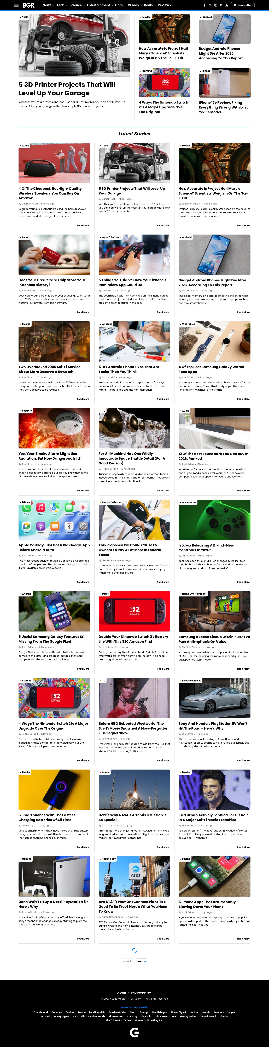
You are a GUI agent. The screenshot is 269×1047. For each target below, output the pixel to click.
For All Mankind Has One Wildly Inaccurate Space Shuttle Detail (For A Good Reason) (132, 458)
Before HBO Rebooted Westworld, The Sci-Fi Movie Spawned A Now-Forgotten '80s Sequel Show (133, 728)
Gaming (147, 71)
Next (140, 961)
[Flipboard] (221, 5)
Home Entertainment (194, 593)
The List (224, 1016)
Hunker (194, 1012)
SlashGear (162, 1016)
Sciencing (132, 1016)
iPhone (206, 71)
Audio (25, 145)
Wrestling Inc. (155, 1020)
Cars (119, 5)
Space (105, 772)
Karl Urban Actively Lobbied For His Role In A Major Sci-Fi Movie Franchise (214, 817)
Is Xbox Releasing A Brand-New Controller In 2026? (206, 547)
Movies (146, 17)
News (47, 5)
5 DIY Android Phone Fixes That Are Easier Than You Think (129, 369)
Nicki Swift (79, 1016)
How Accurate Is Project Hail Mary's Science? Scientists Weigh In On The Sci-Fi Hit (163, 53)
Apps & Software (111, 237)
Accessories (189, 502)
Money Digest (61, 1016)
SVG (174, 1016)
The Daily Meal (207, 1016)
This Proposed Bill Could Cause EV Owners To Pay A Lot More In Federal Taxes (130, 550)
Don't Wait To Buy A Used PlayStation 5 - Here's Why (54, 904)
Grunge (144, 1012)
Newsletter (243, 5)
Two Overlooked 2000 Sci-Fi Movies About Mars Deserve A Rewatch (49, 369)
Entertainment (98, 5)
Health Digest (159, 1012)
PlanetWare (115, 1016)
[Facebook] (204, 5)
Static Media (117, 999)
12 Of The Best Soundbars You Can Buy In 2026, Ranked (213, 456)
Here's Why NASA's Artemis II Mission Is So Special (132, 817)
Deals (148, 5)
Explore (70, 1012)
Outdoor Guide (96, 1016)
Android (207, 17)
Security (27, 237)
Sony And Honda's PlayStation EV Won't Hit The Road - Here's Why (213, 726)
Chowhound (41, 1012)
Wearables (188, 324)
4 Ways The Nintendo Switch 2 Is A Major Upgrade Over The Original (163, 107)
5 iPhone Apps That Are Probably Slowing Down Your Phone (207, 904)
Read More (83, 225)
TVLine (127, 1020)
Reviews (164, 5)
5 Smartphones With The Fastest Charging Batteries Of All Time (47, 817)
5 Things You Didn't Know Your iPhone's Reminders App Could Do (132, 282)
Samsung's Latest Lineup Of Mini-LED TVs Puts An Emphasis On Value (214, 639)
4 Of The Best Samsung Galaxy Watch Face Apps (211, 369)
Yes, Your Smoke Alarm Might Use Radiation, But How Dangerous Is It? (50, 456)
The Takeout (113, 1020)
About (121, 992)
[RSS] (226, 5)
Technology (109, 858)
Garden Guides (117, 1012)
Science (75, 5)
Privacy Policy (141, 992)
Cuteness (56, 1012)
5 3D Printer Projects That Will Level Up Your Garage (67, 89)
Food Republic (97, 1012)
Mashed (45, 1016)
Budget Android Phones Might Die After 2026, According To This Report (221, 53)
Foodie (82, 1012)
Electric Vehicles (111, 502)
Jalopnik (219, 1012)
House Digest (178, 1012)
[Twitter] (210, 5)
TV (103, 410)
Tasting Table (188, 1016)
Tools (25, 17)
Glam (133, 1012)
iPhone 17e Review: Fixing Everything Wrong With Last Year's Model (223, 107)
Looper (231, 1012)
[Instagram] (215, 5)
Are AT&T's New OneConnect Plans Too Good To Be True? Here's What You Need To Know (133, 907)
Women (139, 1020)
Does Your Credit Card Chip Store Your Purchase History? (52, 282)
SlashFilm (146, 1016)
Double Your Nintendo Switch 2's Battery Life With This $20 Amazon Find (133, 639)
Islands (206, 1012)
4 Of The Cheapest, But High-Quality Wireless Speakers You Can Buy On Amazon (50, 193)
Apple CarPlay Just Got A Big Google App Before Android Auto (54, 547)
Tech (60, 5)
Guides (133, 5)
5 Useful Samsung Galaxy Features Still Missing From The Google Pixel (52, 639)
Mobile (26, 772)
